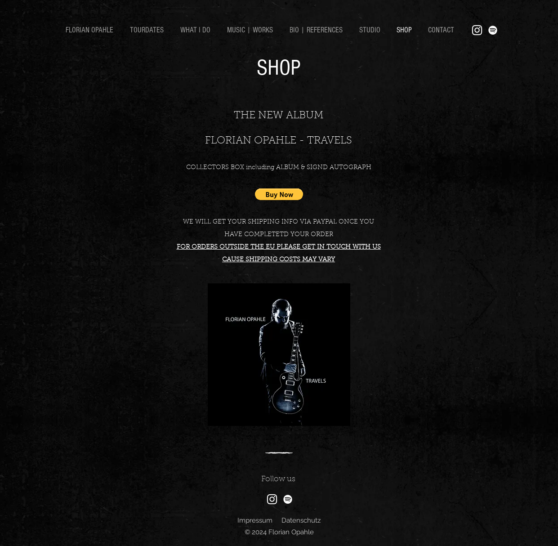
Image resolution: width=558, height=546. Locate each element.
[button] (279, 194)
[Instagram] (477, 30)
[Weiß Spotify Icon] (493, 30)
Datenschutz (301, 520)
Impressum (254, 520)
